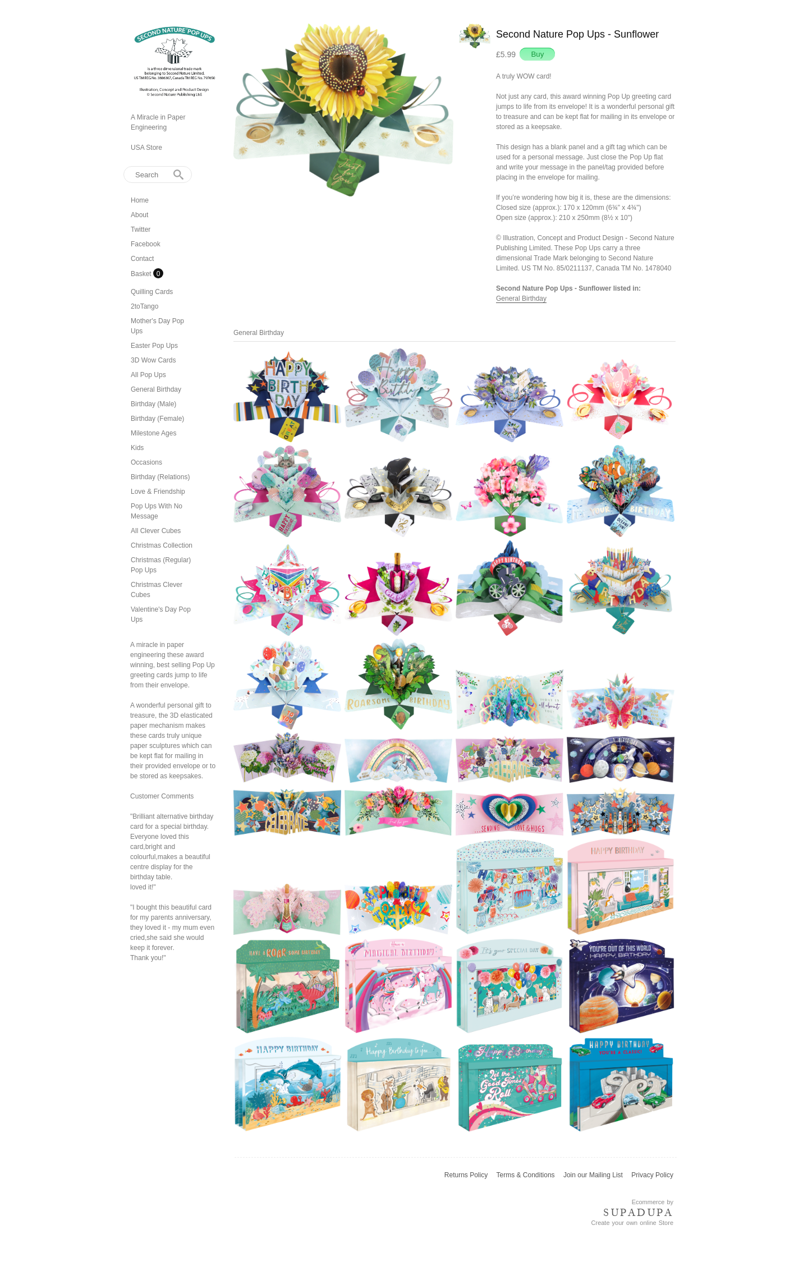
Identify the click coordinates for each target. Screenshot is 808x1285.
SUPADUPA (638, 1212)
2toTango (144, 306)
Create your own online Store (632, 1222)
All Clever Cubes (156, 531)
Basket (142, 274)
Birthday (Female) (157, 419)
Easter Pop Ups (154, 346)
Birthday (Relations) (160, 477)
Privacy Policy (652, 1175)
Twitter (140, 229)
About (139, 215)
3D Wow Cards (153, 360)
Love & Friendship (158, 491)
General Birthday (156, 389)
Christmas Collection (161, 545)
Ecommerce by (652, 1202)
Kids (137, 448)
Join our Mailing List (593, 1175)
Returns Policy (466, 1175)
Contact (142, 259)
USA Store (146, 148)
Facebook (145, 244)
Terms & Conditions (526, 1175)
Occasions (146, 462)
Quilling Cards (152, 292)
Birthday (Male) (153, 404)
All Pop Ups (148, 375)
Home (140, 200)
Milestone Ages (153, 433)
